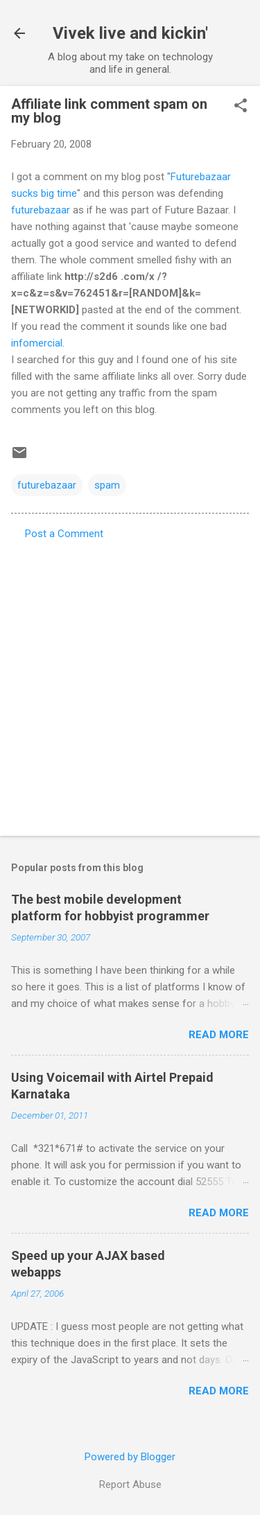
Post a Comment (64, 533)
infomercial (36, 343)
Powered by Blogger (130, 1457)
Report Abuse (130, 1484)
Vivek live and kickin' (130, 33)
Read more (219, 1034)
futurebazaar (40, 210)
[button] (240, 106)
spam (107, 485)
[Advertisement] (130, 684)
